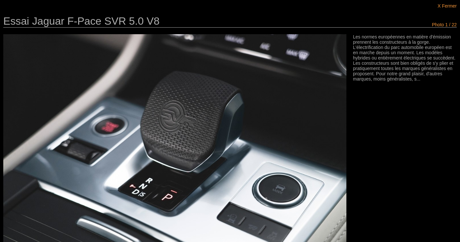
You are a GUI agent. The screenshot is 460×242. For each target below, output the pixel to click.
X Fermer (447, 6)
